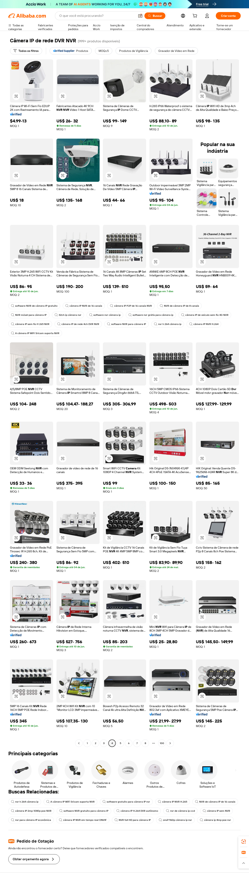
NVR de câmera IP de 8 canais (179, 305)
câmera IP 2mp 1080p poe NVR (31, 811)
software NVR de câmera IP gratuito (34, 305)
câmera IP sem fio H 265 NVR (30, 324)
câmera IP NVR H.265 (172, 801)
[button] (140, 15)
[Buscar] (154, 15)
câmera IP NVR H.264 (203, 324)
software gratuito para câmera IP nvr (126, 801)
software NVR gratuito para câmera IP (84, 811)
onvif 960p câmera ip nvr (175, 820)
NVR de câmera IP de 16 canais (215, 801)
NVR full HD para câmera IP (133, 820)
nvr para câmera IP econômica (31, 820)
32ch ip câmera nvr (68, 315)
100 (162, 743)
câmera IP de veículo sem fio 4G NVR (204, 315)
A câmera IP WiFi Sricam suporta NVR (35, 333)
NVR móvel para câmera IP (29, 315)
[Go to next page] (170, 743)
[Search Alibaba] (96, 15)
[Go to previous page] (79, 743)
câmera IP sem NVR (216, 811)
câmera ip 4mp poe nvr (215, 820)
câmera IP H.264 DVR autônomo (137, 811)
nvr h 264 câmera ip (167, 324)
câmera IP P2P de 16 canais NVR (131, 305)
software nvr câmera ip (105, 315)
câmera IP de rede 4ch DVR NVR (78, 324)
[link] (243, 841)
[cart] (196, 16)
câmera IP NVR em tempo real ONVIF (83, 820)
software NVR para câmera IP (126, 324)
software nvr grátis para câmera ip (150, 315)
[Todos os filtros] (26, 50)
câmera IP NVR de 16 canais (83, 305)
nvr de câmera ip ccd (180, 811)
